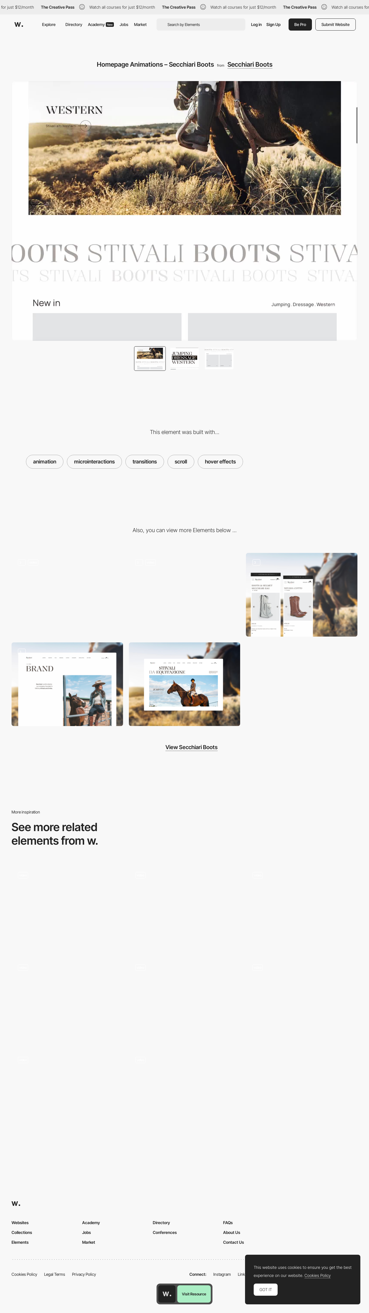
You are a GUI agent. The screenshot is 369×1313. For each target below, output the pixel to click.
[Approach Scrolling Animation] (184, 907)
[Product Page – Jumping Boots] (301, 595)
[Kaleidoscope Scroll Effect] (67, 1092)
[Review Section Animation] (67, 1000)
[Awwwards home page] (167, 1294)
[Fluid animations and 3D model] (184, 999)
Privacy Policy (84, 1274)
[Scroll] (184, 1092)
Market (140, 24)
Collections (22, 1232)
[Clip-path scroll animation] (67, 907)
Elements (20, 1242)
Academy (101, 24)
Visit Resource (194, 1294)
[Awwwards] (18, 24)
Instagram (222, 1274)
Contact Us (233, 1242)
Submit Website (335, 24)
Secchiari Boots (249, 64)
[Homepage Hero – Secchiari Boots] (67, 595)
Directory (73, 24)
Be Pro (300, 24)
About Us (231, 1232)
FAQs (228, 1222)
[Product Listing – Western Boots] (184, 595)
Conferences (165, 1232)
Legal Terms (54, 1274)
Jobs (124, 24)
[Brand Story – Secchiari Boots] (67, 684)
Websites (20, 1222)
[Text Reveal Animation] (301, 1000)
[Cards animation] (301, 907)
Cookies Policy (24, 1274)
